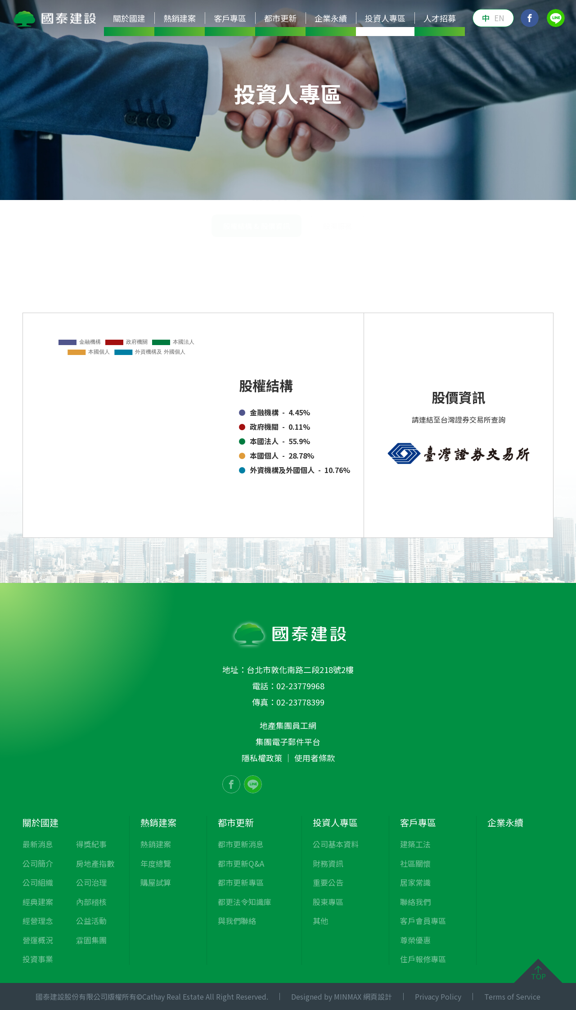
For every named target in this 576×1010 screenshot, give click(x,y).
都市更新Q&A (241, 863)
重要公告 (304, 186)
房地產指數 (95, 863)
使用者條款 (314, 758)
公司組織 (37, 882)
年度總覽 (155, 863)
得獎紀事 (91, 844)
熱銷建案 (155, 844)
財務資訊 (249, 186)
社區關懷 (415, 863)
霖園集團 (91, 940)
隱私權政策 (262, 758)
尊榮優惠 (415, 940)
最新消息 (37, 844)
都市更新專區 (241, 882)
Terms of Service (512, 996)
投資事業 (37, 959)
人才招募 (439, 18)
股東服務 (337, 278)
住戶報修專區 (423, 959)
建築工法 (415, 844)
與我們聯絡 (237, 920)
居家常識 (415, 882)
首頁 (381, 245)
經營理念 (37, 920)
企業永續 (331, 18)
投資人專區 (416, 245)
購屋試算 (155, 882)
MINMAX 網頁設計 (363, 996)
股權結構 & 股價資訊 (515, 245)
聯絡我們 (415, 901)
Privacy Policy (438, 996)
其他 (406, 186)
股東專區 (359, 186)
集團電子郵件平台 (288, 741)
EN (499, 17)
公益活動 (91, 920)
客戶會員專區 (423, 920)
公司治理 (91, 882)
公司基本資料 (186, 186)
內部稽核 (91, 901)
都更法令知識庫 (244, 901)
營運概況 (37, 940)
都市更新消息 (241, 844)
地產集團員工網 (288, 725)
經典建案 (37, 901)
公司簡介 (37, 863)
